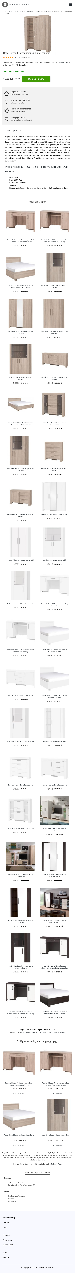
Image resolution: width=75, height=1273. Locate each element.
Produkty (11, 11)
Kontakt (6, 1258)
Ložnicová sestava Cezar (44, 11)
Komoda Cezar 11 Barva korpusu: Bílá (54, 785)
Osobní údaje (8, 1245)
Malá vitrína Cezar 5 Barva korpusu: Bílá (20, 604)
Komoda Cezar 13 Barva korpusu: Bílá (21, 695)
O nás (5, 1253)
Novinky (6, 1222)
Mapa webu (7, 1240)
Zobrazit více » (24, 65)
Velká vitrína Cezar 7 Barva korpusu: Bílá (20, 829)
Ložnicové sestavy (31, 11)
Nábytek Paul (63, 62)
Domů (6, 11)
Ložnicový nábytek (20, 11)
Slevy (5, 1227)
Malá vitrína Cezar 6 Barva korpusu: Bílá (20, 741)
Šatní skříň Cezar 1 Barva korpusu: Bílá (54, 514)
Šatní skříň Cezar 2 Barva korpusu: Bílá (21, 560)
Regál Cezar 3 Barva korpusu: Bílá (54, 560)
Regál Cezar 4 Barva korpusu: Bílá (54, 741)
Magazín (6, 1235)
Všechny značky (9, 1218)
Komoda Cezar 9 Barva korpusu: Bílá (20, 785)
